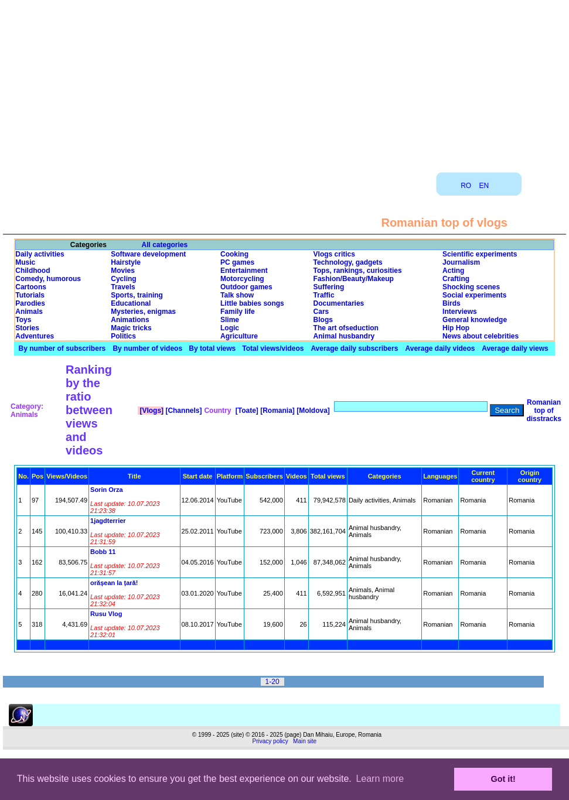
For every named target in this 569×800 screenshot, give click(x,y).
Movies (123, 270)
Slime (229, 320)
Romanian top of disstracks (543, 410)
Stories (27, 328)
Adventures (34, 336)
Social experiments (474, 295)
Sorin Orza (106, 489)
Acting (453, 270)
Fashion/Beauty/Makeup (354, 279)
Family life (237, 311)
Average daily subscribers (354, 348)
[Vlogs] (150, 410)
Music (25, 262)
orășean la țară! (114, 582)
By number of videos (147, 348)
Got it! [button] (503, 779)
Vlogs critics (334, 254)
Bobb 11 (102, 551)
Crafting (455, 279)
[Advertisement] (285, 82)
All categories (165, 245)
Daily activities (39, 254)
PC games (237, 262)
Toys (23, 320)
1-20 (272, 682)
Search (507, 410)
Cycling (123, 279)
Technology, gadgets (348, 262)
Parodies (30, 303)
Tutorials (30, 295)
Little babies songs (252, 303)
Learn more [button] (380, 779)
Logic (229, 328)
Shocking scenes (471, 287)
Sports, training (137, 295)
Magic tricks (131, 328)
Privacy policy (270, 741)
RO (466, 186)
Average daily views (515, 348)
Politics (123, 336)
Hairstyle (126, 262)
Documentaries (339, 303)
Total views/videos (273, 348)
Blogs (323, 320)
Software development (148, 254)
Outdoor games (246, 287)
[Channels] (182, 410)
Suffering (329, 287)
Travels (123, 287)
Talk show (237, 295)
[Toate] (245, 410)
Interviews (459, 311)
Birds (451, 303)
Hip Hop (455, 328)
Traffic (324, 295)
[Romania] (276, 410)
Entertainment (244, 270)
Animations (130, 320)
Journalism (461, 262)
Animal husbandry (344, 336)
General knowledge (474, 320)
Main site (304, 741)
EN (484, 186)
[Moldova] (312, 410)
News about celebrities (480, 336)
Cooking (234, 254)
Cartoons (30, 287)
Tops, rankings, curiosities (358, 270)
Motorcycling (242, 279)
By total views (212, 348)
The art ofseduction (346, 328)
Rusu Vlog (106, 613)
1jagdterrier (108, 520)
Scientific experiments (479, 254)
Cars (321, 311)
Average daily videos (440, 348)
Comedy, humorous (48, 279)
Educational (131, 303)
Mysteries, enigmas (143, 311)
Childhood (32, 270)
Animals (29, 311)
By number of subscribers (62, 348)
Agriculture (239, 336)
